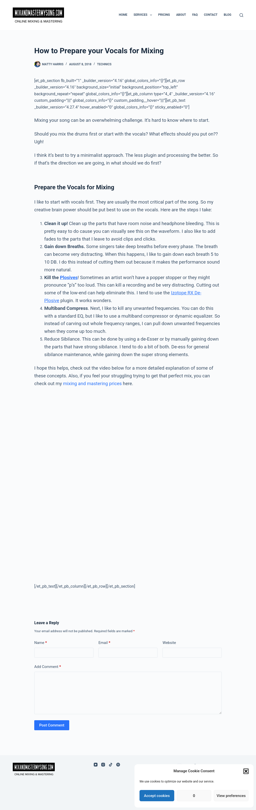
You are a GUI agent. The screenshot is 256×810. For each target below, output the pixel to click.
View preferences (231, 795)
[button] (246, 771)
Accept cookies (157, 795)
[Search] (241, 15)
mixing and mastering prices (92, 383)
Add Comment (47, 667)
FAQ (195, 15)
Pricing (164, 15)
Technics (104, 64)
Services (144, 15)
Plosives (69, 277)
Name (40, 643)
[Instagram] (103, 764)
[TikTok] (110, 764)
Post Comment (51, 725)
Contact (211, 15)
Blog (227, 15)
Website (169, 642)
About (181, 15)
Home (123, 15)
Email (104, 643)
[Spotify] (118, 764)
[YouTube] (96, 764)
